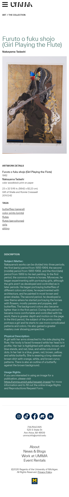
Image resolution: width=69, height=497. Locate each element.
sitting (5, 228)
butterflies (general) (13, 209)
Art (4, 15)
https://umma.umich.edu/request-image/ (27, 381)
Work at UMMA (34, 456)
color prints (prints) (13, 212)
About (34, 447)
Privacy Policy (45, 472)
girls (4, 224)
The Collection (17, 15)
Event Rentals (35, 460)
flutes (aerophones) (13, 220)
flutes (5, 216)
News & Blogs (34, 451)
